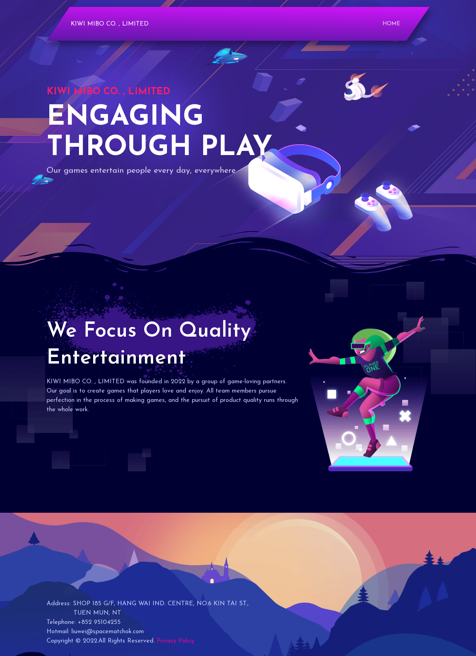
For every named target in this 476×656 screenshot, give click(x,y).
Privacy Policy (175, 641)
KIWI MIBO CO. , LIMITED (110, 24)
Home (391, 24)
